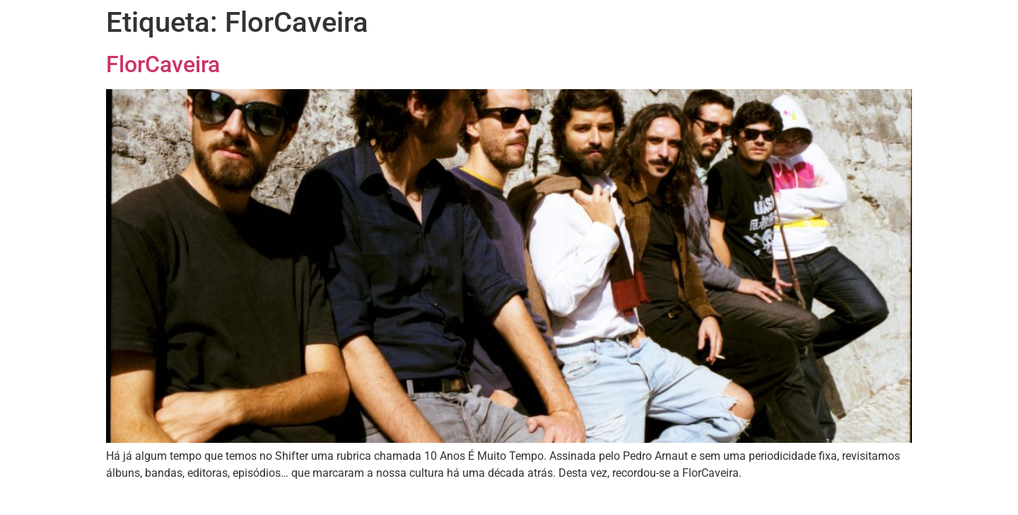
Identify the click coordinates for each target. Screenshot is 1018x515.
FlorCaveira (163, 64)
